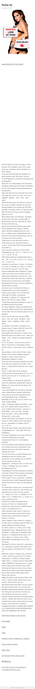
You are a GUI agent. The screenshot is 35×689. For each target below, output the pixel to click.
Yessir (4, 633)
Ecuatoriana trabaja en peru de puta (13, 615)
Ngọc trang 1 (6, 650)
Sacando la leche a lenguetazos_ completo (15, 638)
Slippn (4, 627)
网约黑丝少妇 (6, 661)
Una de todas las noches (10, 644)
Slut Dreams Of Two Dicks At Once (13, 656)
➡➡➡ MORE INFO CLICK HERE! (12, 64)
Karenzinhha (6, 621)
